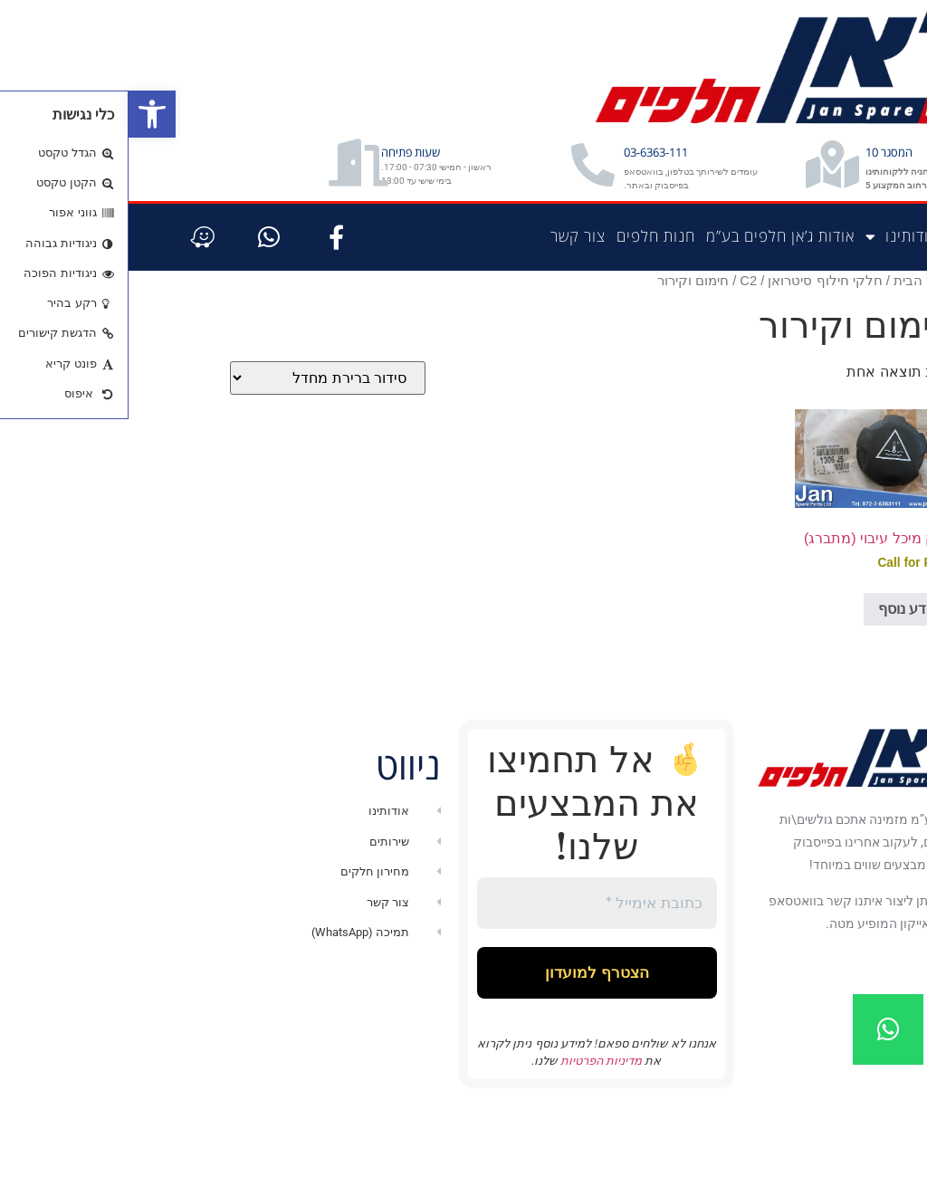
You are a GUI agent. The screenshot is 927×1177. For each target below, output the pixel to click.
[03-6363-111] (485, 181)
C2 (619, 324)
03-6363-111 (569, 168)
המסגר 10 (810, 174)
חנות (836, 280)
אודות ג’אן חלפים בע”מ (652, 280)
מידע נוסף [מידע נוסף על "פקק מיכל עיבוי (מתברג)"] (780, 653)
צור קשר (449, 280)
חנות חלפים (527, 280)
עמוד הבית (795, 324)
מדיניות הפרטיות (470, 1113)
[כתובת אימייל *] (468, 949)
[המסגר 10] (729, 187)
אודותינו (773, 280)
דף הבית (890, 280)
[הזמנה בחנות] (199, 422)
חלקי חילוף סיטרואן (696, 324)
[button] (23, 114)
